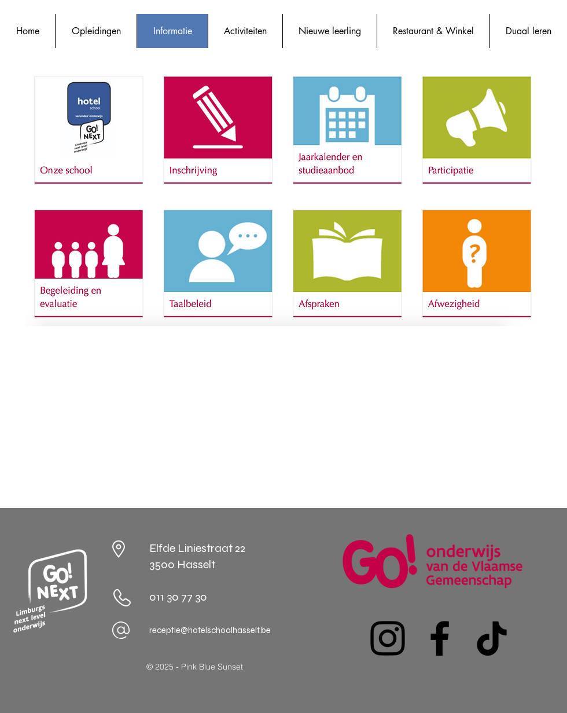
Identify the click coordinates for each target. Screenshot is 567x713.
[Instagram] (388, 638)
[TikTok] (492, 638)
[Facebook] (440, 638)
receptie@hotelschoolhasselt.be (210, 630)
